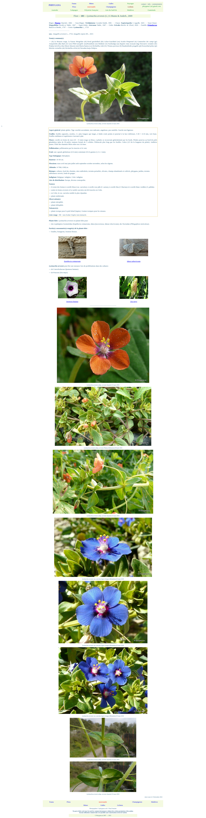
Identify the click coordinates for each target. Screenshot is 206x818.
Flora (74, 7)
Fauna (74, 3)
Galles (111, 3)
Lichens (120, 805)
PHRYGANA (55, 5)
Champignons (111, 7)
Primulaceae (152, 25)
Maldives (154, 802)
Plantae (57, 23)
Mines (91, 3)
